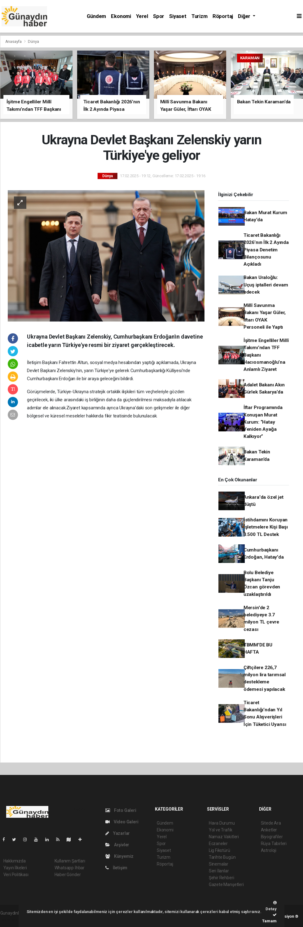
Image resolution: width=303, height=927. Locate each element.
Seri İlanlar (219, 870)
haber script (11, 919)
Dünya (33, 41)
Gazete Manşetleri (226, 884)
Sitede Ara (271, 823)
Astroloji (268, 850)
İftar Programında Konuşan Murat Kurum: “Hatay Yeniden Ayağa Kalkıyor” (263, 422)
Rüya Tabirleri (274, 843)
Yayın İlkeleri (15, 867)
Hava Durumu (222, 823)
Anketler (269, 829)
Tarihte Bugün (222, 857)
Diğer (245, 16)
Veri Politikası (16, 874)
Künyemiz (119, 856)
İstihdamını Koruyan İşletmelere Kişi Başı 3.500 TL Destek (266, 527)
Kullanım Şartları (70, 860)
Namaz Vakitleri (224, 836)
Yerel (142, 16)
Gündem (96, 16)
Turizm (199, 16)
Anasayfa (14, 41)
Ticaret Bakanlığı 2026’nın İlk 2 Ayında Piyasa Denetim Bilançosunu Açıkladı (266, 249)
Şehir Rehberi (221, 877)
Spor (158, 16)
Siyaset (178, 16)
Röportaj (223, 16)
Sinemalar (218, 864)
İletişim (116, 867)
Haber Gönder (68, 874)
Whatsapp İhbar (70, 867)
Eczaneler (218, 843)
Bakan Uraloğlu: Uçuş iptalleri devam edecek (266, 285)
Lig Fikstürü (219, 850)
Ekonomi (121, 16)
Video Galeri (121, 821)
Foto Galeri (120, 810)
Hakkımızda (14, 860)
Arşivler (117, 844)
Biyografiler (272, 836)
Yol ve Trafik (220, 829)
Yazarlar (117, 833)
